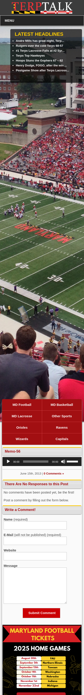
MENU (9, 20)
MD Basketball (62, 405)
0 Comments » (54, 473)
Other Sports (62, 416)
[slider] (36, 461)
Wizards (22, 439)
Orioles (22, 427)
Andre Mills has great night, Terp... (40, 40)
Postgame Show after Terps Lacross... (42, 70)
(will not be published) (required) (32, 535)
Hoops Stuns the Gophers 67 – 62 (39, 60)
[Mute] (63, 461)
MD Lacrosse (22, 416)
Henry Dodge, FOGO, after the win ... (41, 65)
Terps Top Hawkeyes (30, 55)
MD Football (22, 405)
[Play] (8, 461)
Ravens (62, 427)
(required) (16, 519)
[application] (42, 461)
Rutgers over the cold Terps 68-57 (39, 45)
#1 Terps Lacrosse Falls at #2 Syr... (40, 50)
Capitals (62, 439)
